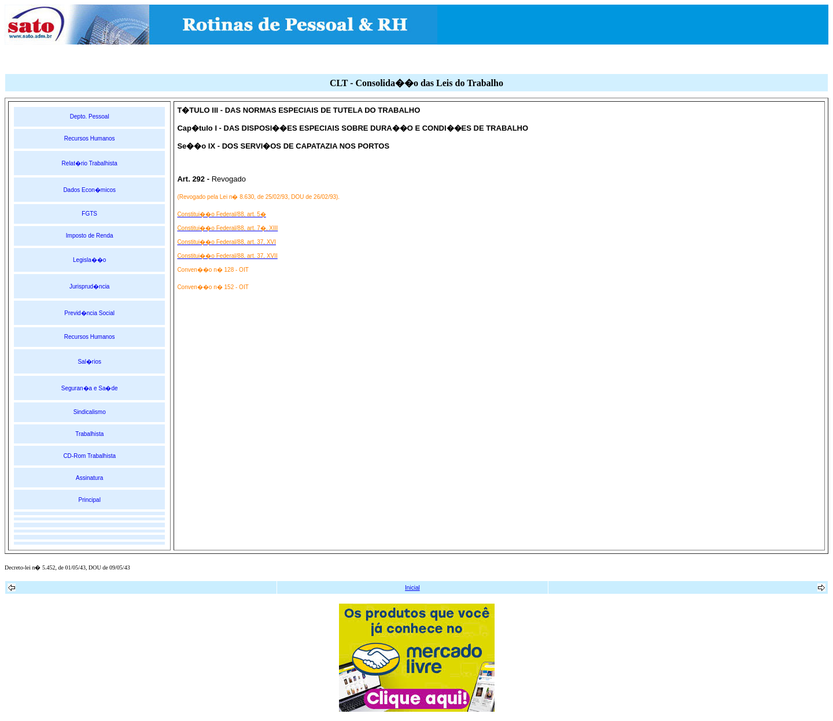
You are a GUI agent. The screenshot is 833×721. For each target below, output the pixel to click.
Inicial (412, 588)
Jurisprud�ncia (89, 286)
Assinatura (89, 478)
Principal (90, 500)
